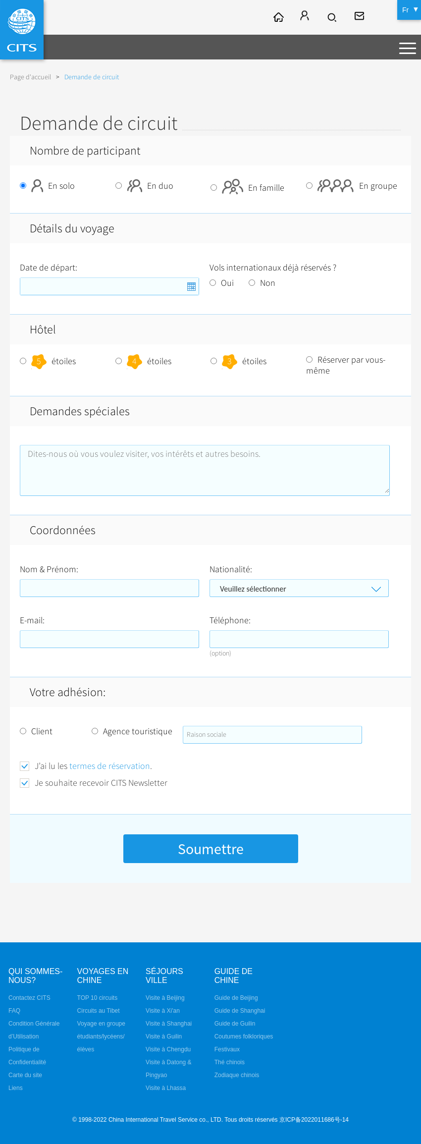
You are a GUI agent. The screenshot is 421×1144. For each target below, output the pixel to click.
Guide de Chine (233, 975)
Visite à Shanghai (169, 1023)
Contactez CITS (29, 997)
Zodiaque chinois (237, 1075)
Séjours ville (164, 975)
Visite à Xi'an (163, 1010)
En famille (247, 187)
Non (262, 282)
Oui (222, 282)
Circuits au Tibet (98, 1010)
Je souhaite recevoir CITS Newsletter (101, 783)
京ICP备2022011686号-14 (314, 1119)
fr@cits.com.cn (361, 17)
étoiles (48, 361)
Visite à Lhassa (166, 1088)
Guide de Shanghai (239, 1010)
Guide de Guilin (235, 1023)
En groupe (351, 185)
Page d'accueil (30, 77)
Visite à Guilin (164, 1036)
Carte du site (25, 1075)
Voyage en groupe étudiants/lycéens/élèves (101, 1036)
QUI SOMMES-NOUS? (35, 975)
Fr (405, 10)
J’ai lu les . (93, 766)
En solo (47, 185)
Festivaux (227, 1049)
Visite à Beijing (165, 997)
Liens (15, 1088)
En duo (144, 185)
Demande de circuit (91, 77)
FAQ (14, 1010)
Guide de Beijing (236, 997)
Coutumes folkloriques (243, 1036)
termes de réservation (109, 766)
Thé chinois (229, 1062)
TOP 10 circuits (97, 997)
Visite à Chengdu (168, 1049)
